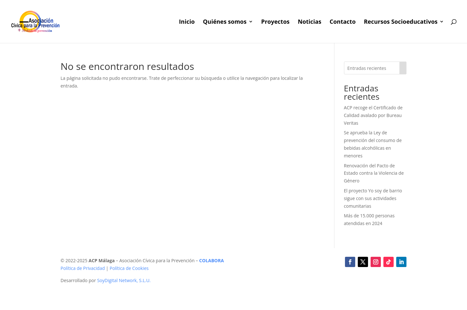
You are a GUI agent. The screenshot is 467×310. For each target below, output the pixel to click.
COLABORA (211, 260)
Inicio (187, 22)
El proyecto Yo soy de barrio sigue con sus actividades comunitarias (373, 198)
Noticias (310, 22)
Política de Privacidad (83, 268)
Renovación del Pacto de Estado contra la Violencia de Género (374, 173)
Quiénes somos (224, 22)
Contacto (343, 22)
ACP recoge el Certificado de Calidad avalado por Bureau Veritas (373, 115)
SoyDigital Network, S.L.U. (124, 280)
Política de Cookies (129, 268)
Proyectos (275, 22)
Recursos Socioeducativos (401, 22)
